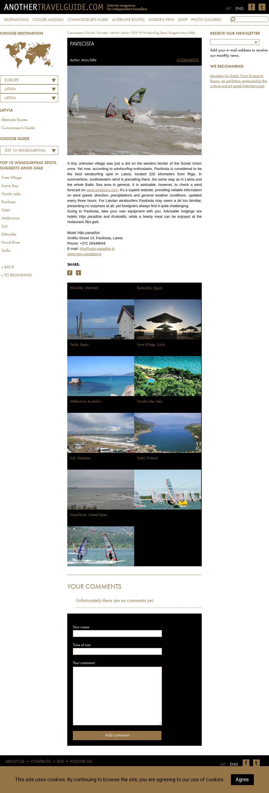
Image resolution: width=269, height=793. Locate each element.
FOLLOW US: (81, 762)
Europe (11, 80)
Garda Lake (11, 194)
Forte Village (11, 178)
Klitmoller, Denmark (84, 288)
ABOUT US (15, 762)
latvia (114, 33)
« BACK (7, 267)
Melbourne (10, 218)
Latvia (10, 98)
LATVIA (10, 89)
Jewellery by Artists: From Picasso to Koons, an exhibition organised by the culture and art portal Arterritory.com (238, 81)
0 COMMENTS (188, 60)
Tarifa (5, 251)
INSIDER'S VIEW (161, 20)
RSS (60, 762)
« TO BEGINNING (16, 275)
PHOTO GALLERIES (206, 20)
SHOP (182, 20)
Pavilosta (8, 202)
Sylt (4, 226)
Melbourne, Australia (85, 401)
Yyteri (5, 210)
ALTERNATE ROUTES (128, 20)
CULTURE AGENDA (48, 20)
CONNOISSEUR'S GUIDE (88, 20)
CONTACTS (41, 762)
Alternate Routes (14, 120)
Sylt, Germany (80, 458)
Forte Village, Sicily (151, 345)
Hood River (10, 243)
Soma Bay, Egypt (149, 288)
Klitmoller (8, 235)
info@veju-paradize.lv (97, 249)
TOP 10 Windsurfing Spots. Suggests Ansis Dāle (24, 151)
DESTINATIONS (16, 20)
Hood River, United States (88, 515)
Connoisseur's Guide (18, 128)
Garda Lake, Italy (149, 401)
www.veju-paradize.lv (84, 254)
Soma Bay (9, 186)
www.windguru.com (102, 190)
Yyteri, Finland (147, 458)
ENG (240, 9)
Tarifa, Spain (79, 345)
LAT (228, 9)
